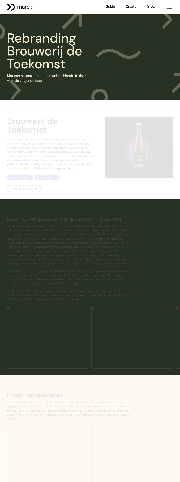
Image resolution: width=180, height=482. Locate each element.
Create (131, 6)
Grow (151, 6)
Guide (110, 6)
